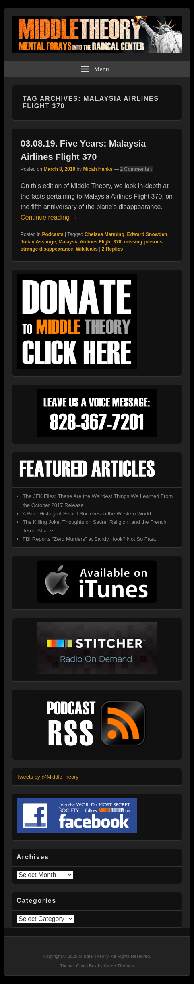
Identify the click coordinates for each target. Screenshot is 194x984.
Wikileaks (87, 249)
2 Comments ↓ (136, 169)
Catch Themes (119, 965)
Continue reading (49, 217)
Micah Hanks (97, 169)
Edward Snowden (147, 234)
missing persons (143, 242)
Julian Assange (38, 242)
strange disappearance (47, 249)
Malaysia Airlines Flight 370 (89, 242)
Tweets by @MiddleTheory (47, 777)
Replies (112, 249)
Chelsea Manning (104, 234)
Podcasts (52, 234)
